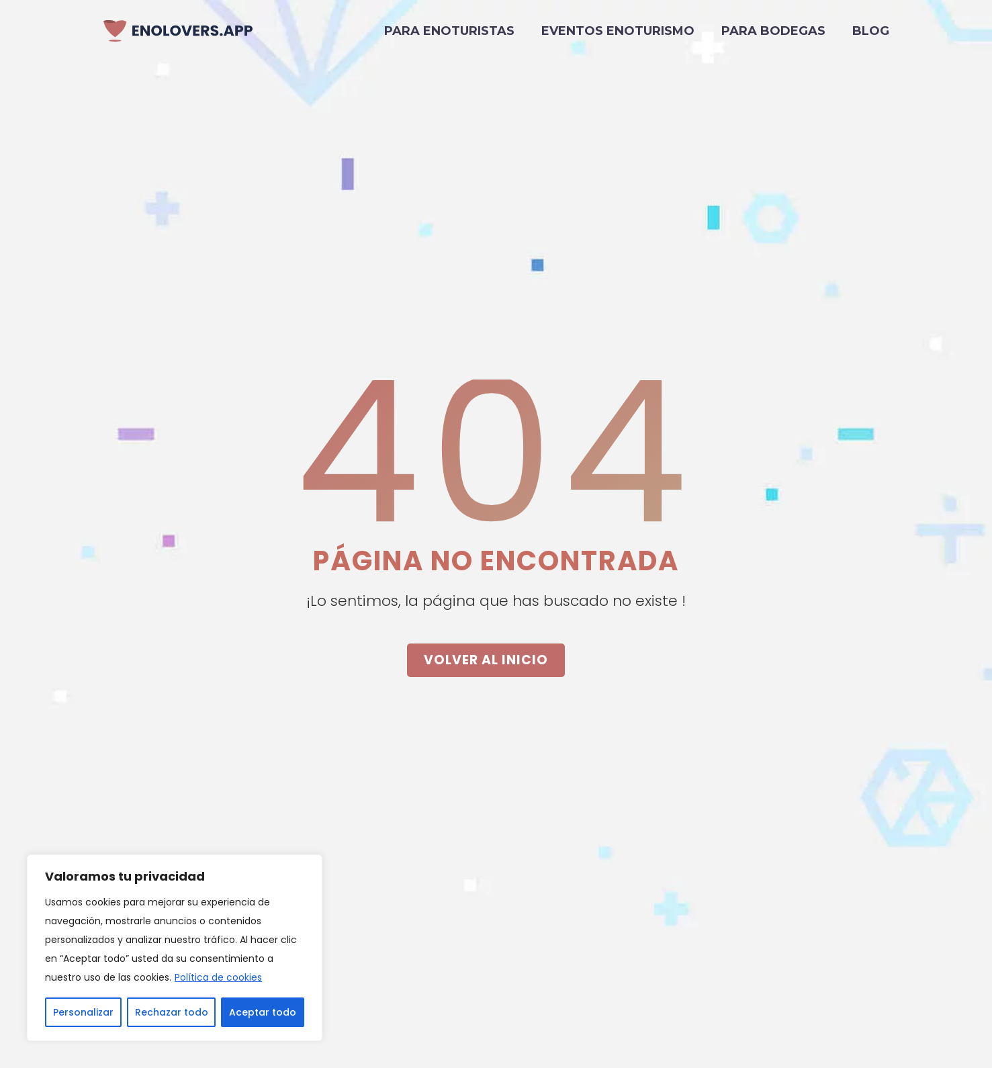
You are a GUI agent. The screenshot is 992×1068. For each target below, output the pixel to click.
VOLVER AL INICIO (485, 660)
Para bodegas (773, 31)
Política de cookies (218, 977)
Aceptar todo (262, 1012)
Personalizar (83, 1012)
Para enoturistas (449, 31)
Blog (870, 31)
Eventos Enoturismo (617, 31)
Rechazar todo (171, 1012)
